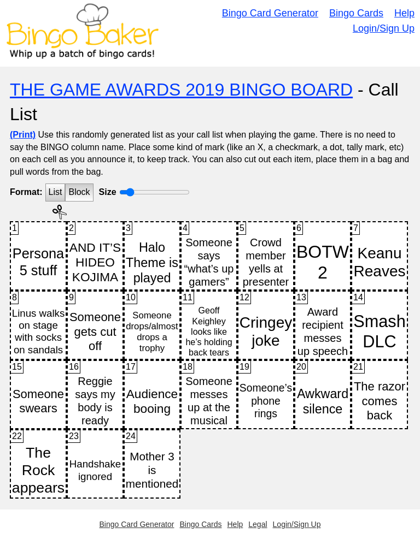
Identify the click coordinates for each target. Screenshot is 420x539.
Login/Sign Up (384, 28)
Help (404, 13)
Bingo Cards (356, 13)
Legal (257, 524)
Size (107, 192)
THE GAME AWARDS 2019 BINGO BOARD (181, 89)
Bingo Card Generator (270, 13)
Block (79, 192)
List (55, 192)
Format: (26, 192)
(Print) (23, 134)
